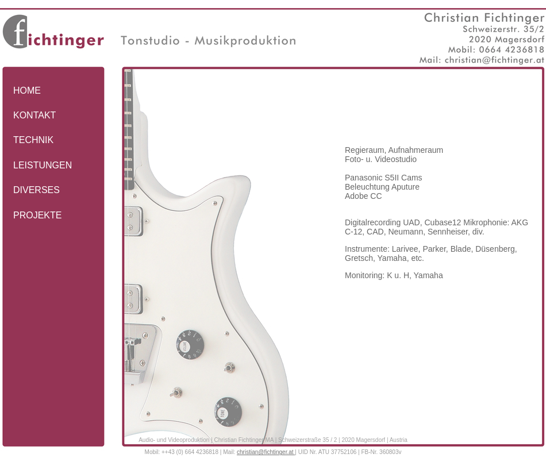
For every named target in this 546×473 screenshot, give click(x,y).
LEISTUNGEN (42, 165)
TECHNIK (33, 140)
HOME (27, 90)
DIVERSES (36, 190)
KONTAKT (34, 115)
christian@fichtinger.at (266, 452)
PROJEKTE (37, 215)
